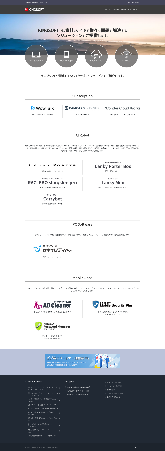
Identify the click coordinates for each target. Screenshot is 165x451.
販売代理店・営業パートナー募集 (78, 391)
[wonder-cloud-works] (122, 108)
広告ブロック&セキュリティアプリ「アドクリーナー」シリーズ (43, 394)
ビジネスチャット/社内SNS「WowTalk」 (41, 405)
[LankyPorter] (52, 165)
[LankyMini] (112, 181)
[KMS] (112, 304)
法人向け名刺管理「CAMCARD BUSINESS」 (42, 408)
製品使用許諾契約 (113, 397)
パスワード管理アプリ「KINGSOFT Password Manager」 (42, 400)
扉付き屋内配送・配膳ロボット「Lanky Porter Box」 (43, 419)
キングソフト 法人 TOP (114, 386)
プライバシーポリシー (114, 393)
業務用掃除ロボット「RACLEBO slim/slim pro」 (41, 431)
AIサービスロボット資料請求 (76, 395)
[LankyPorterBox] (112, 165)
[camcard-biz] (82, 108)
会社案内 (110, 390)
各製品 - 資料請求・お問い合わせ (78, 387)
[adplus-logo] (52, 304)
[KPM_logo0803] (52, 326)
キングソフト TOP (113, 382)
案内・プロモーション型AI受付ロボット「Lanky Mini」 (41, 425)
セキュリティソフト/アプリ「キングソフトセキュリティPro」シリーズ (43, 388)
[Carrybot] (52, 197)
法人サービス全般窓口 (134, 2)
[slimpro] (52, 181)
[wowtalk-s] (42, 108)
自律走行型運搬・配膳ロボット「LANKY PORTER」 (41, 413)
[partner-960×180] (82, 361)
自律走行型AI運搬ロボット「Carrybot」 (41, 436)
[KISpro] (52, 248)
